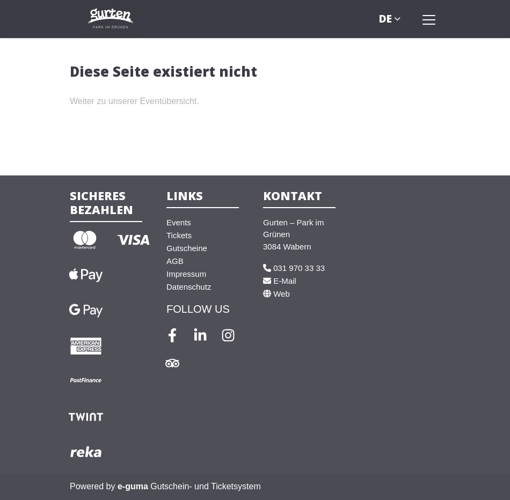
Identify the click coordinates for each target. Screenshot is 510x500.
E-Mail (279, 280)
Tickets (179, 235)
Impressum (186, 273)
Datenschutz (188, 286)
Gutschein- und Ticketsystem (189, 486)
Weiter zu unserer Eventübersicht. (134, 101)
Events (178, 222)
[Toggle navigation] (429, 19)
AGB (175, 261)
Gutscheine (186, 248)
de (385, 18)
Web (276, 293)
